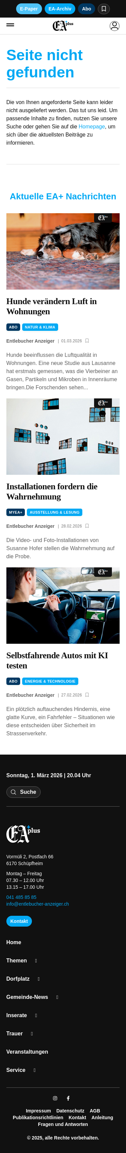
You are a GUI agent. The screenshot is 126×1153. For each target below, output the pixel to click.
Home (13, 942)
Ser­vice (23, 1070)
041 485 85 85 (21, 897)
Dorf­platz (25, 979)
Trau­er (22, 1034)
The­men (24, 961)
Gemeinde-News (34, 997)
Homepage (92, 126)
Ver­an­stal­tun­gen (27, 1052)
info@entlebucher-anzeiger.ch (37, 904)
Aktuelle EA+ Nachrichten (63, 196)
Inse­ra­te (24, 1015)
